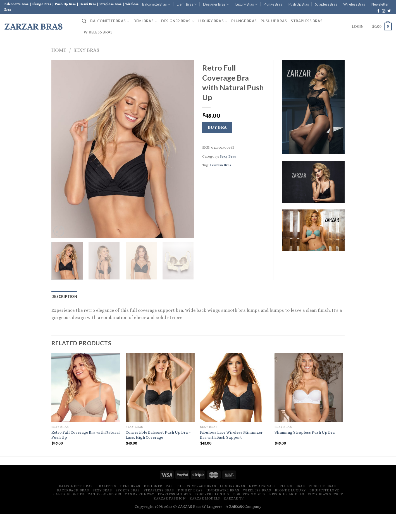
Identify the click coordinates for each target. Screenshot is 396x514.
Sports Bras (128, 490)
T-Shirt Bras (190, 490)
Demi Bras (187, 4)
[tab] (64, 296)
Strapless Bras (326, 4)
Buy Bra (217, 127)
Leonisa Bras (220, 165)
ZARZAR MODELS (205, 498)
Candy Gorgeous (104, 494)
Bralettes (106, 486)
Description (64, 296)
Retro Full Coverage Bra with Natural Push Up (85, 435)
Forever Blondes (212, 494)
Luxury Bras (246, 4)
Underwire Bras (222, 490)
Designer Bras (216, 4)
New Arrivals (262, 486)
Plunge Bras (273, 4)
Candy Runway (139, 494)
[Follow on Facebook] (378, 11)
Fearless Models (174, 494)
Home (58, 50)
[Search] (84, 21)
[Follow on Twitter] (389, 11)
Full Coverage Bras (196, 486)
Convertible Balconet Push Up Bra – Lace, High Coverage (158, 435)
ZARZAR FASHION (170, 498)
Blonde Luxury (290, 490)
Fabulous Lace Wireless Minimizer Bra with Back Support (231, 435)
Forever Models (249, 494)
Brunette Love (324, 490)
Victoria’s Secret (325, 494)
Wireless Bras (354, 4)
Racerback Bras (73, 490)
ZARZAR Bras (33, 26)
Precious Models (286, 494)
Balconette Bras (156, 4)
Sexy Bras (86, 50)
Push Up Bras (298, 4)
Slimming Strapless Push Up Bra (305, 432)
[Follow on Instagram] (383, 11)
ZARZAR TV (234, 498)
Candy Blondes (68, 494)
